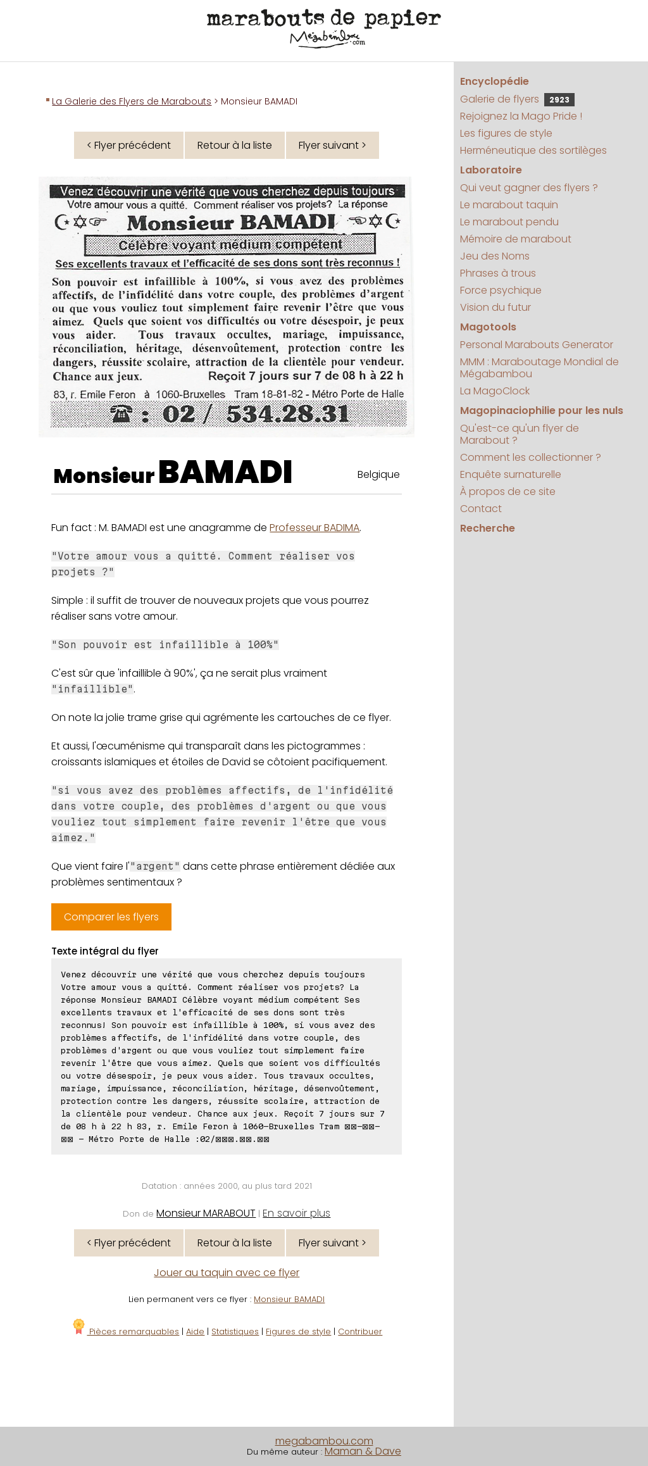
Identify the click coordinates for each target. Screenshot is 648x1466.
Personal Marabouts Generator (536, 344)
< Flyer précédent (129, 145)
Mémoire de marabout (515, 239)
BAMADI (225, 472)
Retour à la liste (234, 145)
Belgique (379, 474)
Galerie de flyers (517, 99)
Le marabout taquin (509, 204)
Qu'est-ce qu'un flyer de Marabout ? (519, 434)
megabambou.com (324, 1441)
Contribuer (360, 1331)
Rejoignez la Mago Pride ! (521, 116)
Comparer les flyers (111, 917)
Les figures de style (506, 133)
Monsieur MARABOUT (206, 1213)
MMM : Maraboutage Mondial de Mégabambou (539, 367)
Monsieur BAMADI (289, 1299)
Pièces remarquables (125, 1331)
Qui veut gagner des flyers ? (529, 187)
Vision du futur (495, 307)
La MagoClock (495, 391)
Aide (195, 1331)
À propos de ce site (508, 491)
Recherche (487, 528)
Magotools (488, 327)
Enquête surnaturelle (510, 474)
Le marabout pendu (509, 222)
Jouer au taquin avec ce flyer (226, 1272)
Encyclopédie (494, 81)
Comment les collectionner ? (530, 457)
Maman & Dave (363, 1451)
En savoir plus (296, 1213)
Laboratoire (491, 170)
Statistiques (235, 1331)
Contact (481, 508)
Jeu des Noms (495, 256)
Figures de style (298, 1331)
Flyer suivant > (332, 145)
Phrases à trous (498, 273)
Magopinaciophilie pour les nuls (541, 410)
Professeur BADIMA (314, 527)
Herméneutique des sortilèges (533, 150)
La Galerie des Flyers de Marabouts (131, 101)
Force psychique (501, 290)
